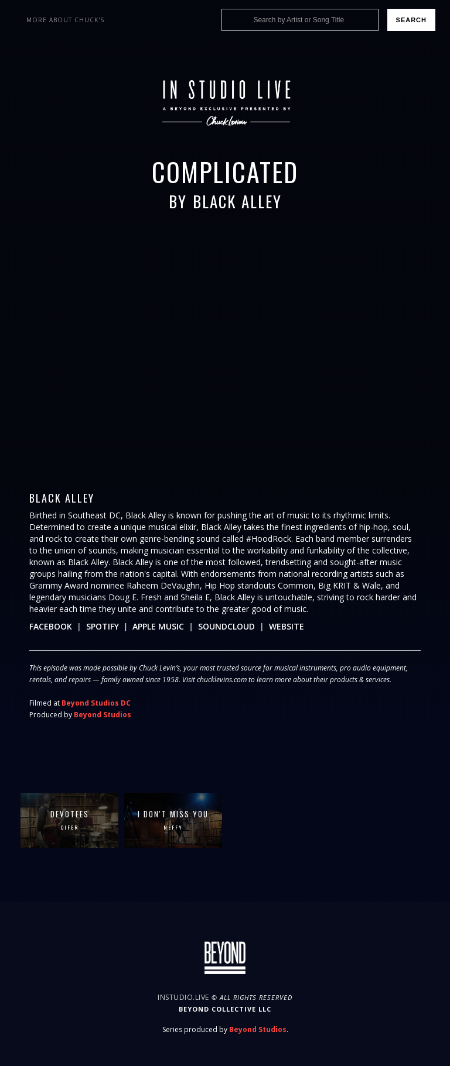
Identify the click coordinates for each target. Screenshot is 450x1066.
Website (286, 626)
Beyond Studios (102, 715)
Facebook (50, 626)
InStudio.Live (183, 997)
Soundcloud (226, 626)
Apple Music (158, 626)
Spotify (102, 626)
